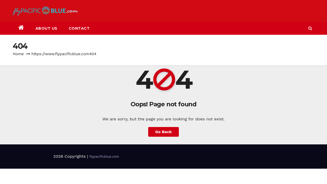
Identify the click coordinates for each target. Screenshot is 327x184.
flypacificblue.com (104, 156)
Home (18, 54)
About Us (46, 28)
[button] (310, 28)
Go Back (163, 131)
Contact (79, 28)
